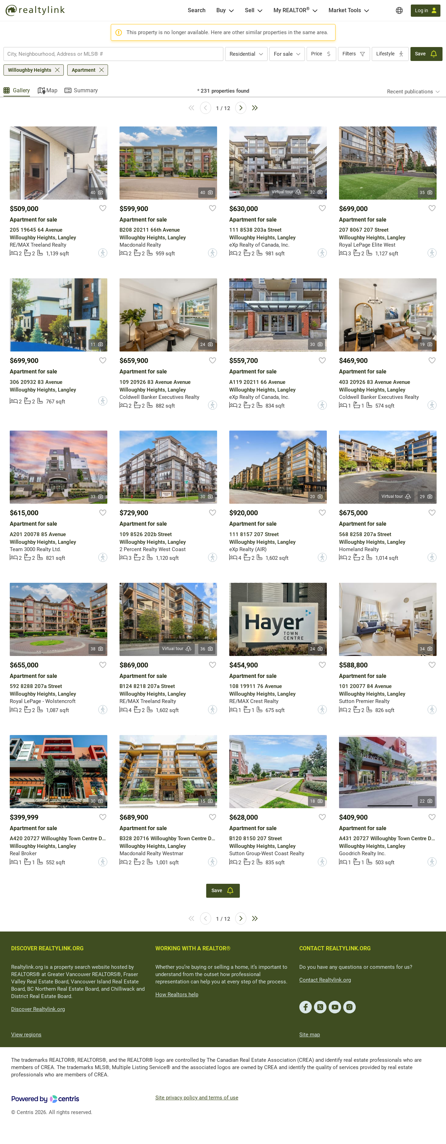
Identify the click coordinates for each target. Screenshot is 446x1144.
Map (51, 90)
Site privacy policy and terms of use (196, 1098)
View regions (26, 1034)
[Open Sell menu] (260, 10)
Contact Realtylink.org (325, 980)
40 (97, 192)
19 (426, 344)
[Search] (196, 10)
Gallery (21, 90)
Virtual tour (287, 192)
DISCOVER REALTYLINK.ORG (47, 948)
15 (206, 801)
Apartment (83, 70)
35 (426, 192)
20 (316, 496)
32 (316, 192)
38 (97, 649)
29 (426, 496)
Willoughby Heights (29, 70)
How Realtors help (176, 994)
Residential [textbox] (242, 54)
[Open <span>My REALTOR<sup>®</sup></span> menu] (315, 10)
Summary (86, 90)
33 (97, 496)
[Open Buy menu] (231, 10)
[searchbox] (109, 54)
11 (97, 344)
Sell (249, 10)
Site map (309, 1034)
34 (426, 649)
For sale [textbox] (283, 54)
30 (316, 344)
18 (316, 801)
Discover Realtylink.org (38, 1009)
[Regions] (399, 10)
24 (206, 344)
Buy (221, 10)
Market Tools (345, 10)
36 (206, 649)
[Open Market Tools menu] (366, 10)
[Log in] (425, 11)
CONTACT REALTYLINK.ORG (335, 948)
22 (426, 801)
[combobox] (113, 54)
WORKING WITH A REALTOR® (193, 948)
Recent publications (410, 91)
